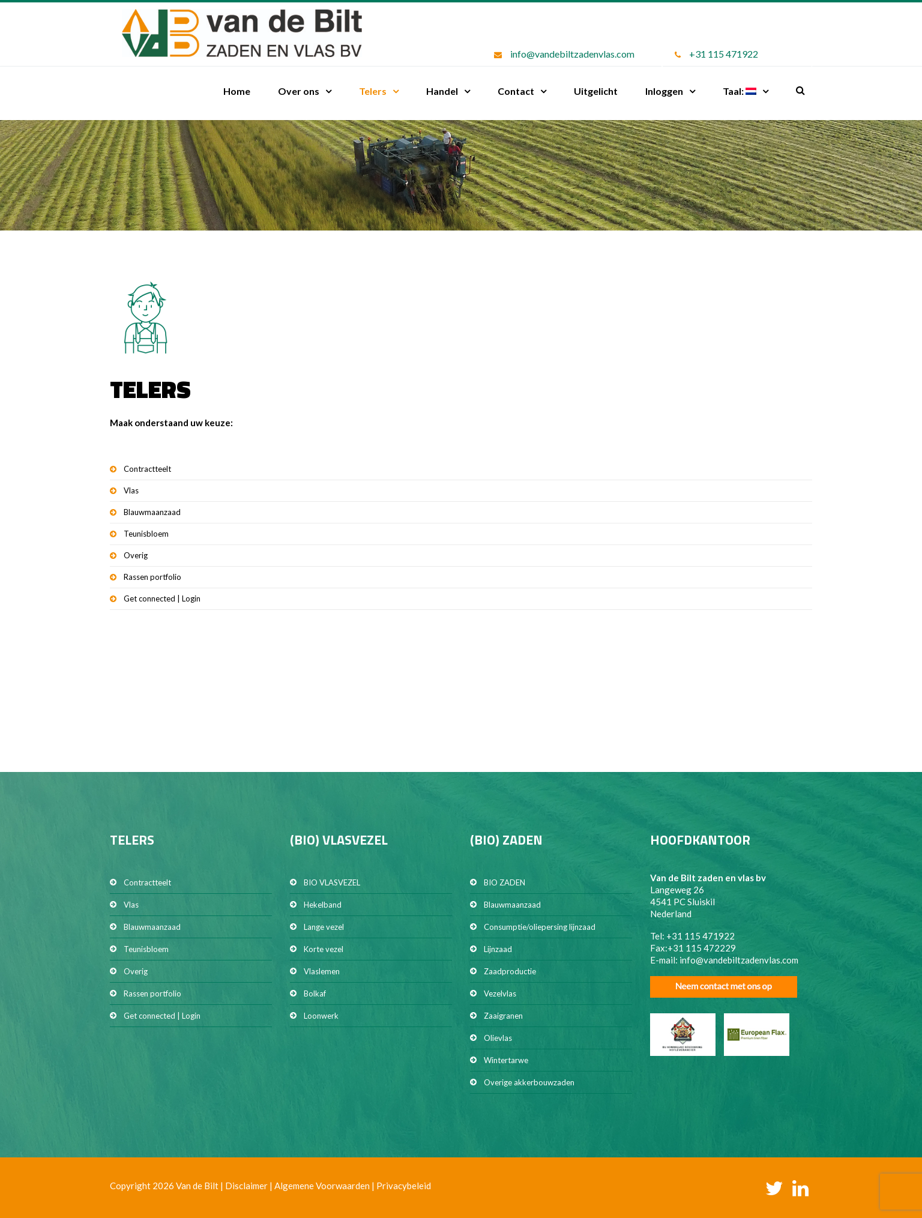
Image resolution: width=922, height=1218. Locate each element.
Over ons (298, 91)
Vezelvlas (500, 993)
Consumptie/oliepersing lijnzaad (539, 927)
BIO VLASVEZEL (332, 882)
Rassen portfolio (152, 577)
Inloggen (664, 91)
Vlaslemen (322, 971)
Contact (516, 91)
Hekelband (323, 904)
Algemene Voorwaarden (322, 1185)
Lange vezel (324, 927)
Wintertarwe (506, 1060)
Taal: (739, 91)
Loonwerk (321, 1016)
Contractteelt (147, 469)
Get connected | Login (162, 598)
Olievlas (498, 1038)
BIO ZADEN (504, 882)
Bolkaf (315, 993)
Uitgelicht (596, 91)
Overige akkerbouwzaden (529, 1082)
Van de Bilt (197, 1185)
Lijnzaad (498, 949)
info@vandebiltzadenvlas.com (572, 53)
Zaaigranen (503, 1016)
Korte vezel (323, 949)
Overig (136, 555)
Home (236, 91)
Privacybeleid (403, 1185)
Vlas (131, 490)
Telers (373, 91)
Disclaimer (246, 1185)
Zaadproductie (510, 971)
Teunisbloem (146, 533)
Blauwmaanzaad (152, 512)
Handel (442, 91)
